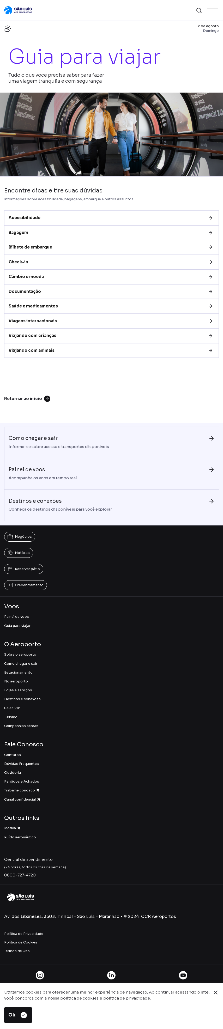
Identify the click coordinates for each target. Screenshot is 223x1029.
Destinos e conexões (22, 699)
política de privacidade (126, 998)
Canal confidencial (22, 799)
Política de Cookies (20, 942)
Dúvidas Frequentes (21, 763)
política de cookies (79, 998)
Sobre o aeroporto (20, 654)
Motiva (12, 828)
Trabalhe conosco (22, 790)
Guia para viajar (17, 626)
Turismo (10, 717)
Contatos (12, 755)
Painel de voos (16, 616)
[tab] (111, 217)
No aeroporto (16, 681)
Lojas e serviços (18, 690)
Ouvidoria (12, 772)
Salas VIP (12, 708)
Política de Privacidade (23, 933)
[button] (199, 10)
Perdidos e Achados (21, 781)
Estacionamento (18, 672)
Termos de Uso (17, 951)
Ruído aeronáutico (20, 837)
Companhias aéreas (21, 726)
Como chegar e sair (20, 663)
